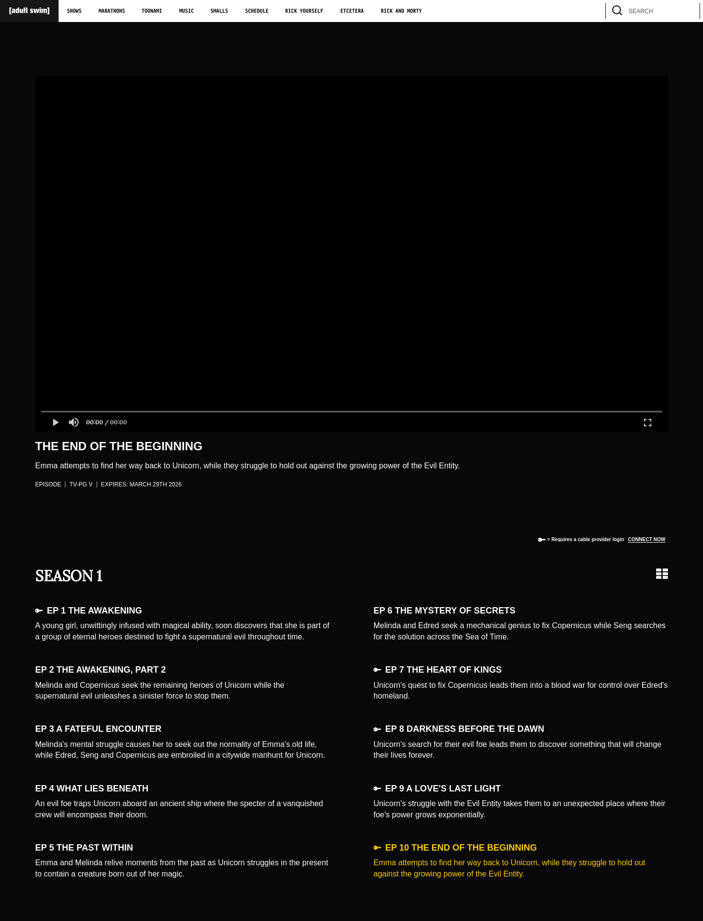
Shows (74, 11)
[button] (55, 422)
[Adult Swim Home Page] (29, 11)
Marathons (112, 11)
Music (186, 11)
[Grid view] (662, 574)
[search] (688, 11)
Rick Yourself (304, 11)
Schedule (257, 11)
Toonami (152, 11)
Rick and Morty (401, 11)
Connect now (646, 539)
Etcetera (352, 11)
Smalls (219, 11)
